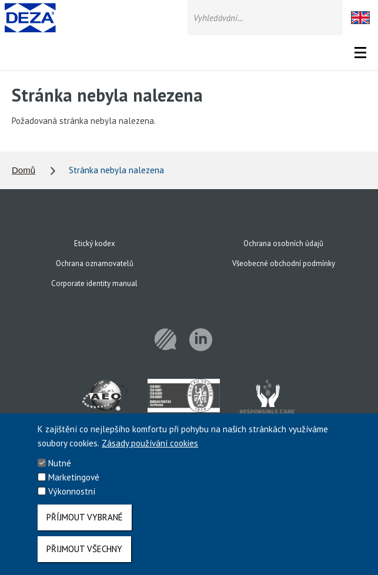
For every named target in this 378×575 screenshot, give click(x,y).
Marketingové (73, 484)
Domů (23, 170)
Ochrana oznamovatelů (94, 263)
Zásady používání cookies (150, 450)
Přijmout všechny (84, 555)
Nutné (59, 470)
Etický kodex (94, 243)
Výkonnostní (71, 498)
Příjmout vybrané (84, 524)
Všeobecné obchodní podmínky (283, 263)
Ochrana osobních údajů (283, 243)
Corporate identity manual (94, 283)
